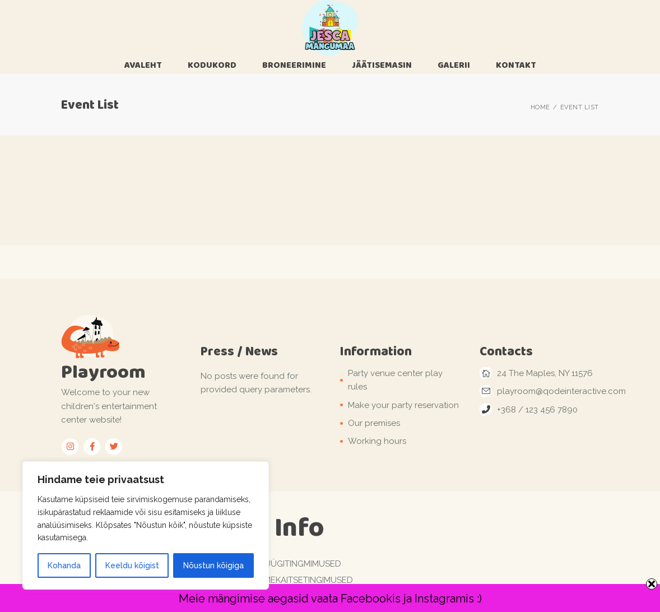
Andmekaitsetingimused (299, 580)
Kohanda (64, 565)
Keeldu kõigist (132, 565)
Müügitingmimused (299, 564)
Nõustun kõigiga (213, 565)
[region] (145, 525)
